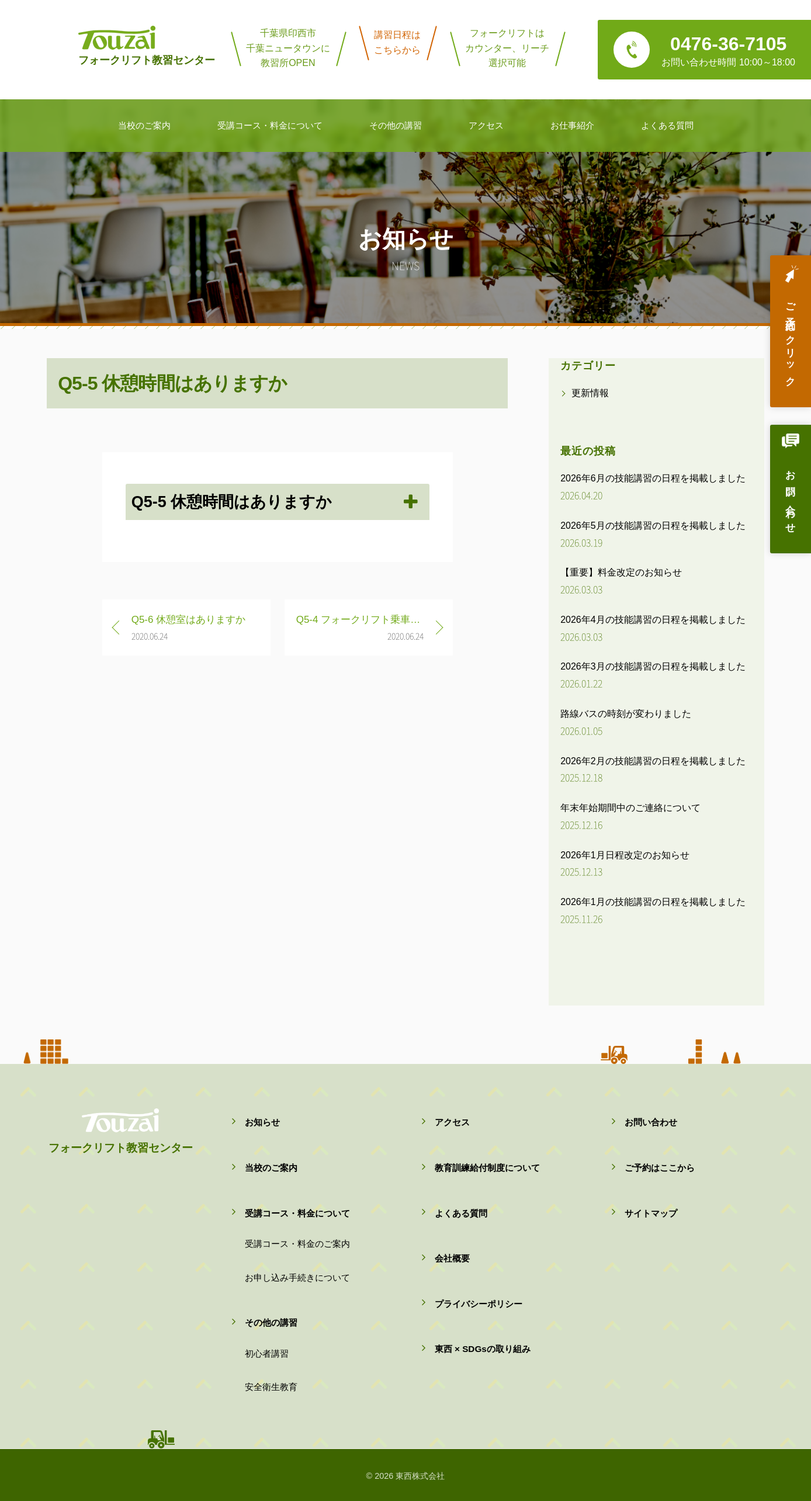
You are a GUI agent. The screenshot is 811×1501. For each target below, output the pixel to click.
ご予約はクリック (790, 339)
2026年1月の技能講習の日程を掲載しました (653, 902)
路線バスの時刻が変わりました (625, 714)
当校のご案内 (271, 1168)
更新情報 (590, 393)
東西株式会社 (420, 1476)
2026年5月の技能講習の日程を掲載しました (653, 526)
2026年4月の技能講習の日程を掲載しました (653, 620)
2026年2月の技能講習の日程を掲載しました (653, 761)
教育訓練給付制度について (487, 1168)
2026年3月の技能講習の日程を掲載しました (653, 666)
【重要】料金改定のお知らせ (621, 572)
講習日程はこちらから (397, 42)
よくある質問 (461, 1213)
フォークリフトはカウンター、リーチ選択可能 (507, 48)
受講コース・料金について (297, 1213)
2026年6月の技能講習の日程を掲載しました (653, 478)
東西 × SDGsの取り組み (483, 1349)
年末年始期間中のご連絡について (630, 808)
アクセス (452, 1122)
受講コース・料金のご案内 (297, 1244)
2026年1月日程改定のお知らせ (624, 855)
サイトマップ (651, 1213)
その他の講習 (271, 1322)
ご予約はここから (660, 1168)
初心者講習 (267, 1353)
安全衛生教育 (271, 1387)
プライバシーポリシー (478, 1304)
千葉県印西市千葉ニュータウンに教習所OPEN (288, 48)
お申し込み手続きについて (297, 1277)
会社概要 (452, 1258)
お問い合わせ (790, 497)
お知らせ (262, 1122)
